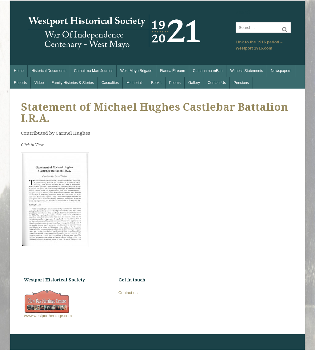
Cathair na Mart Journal (93, 71)
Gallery (194, 83)
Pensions (241, 83)
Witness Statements (246, 71)
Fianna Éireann (172, 71)
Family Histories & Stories (73, 83)
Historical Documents (48, 71)
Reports (20, 83)
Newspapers (281, 71)
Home (19, 71)
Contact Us (217, 83)
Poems (175, 83)
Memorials (134, 83)
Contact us (128, 292)
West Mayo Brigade (136, 71)
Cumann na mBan (208, 71)
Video (39, 83)
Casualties (110, 83)
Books (156, 83)
